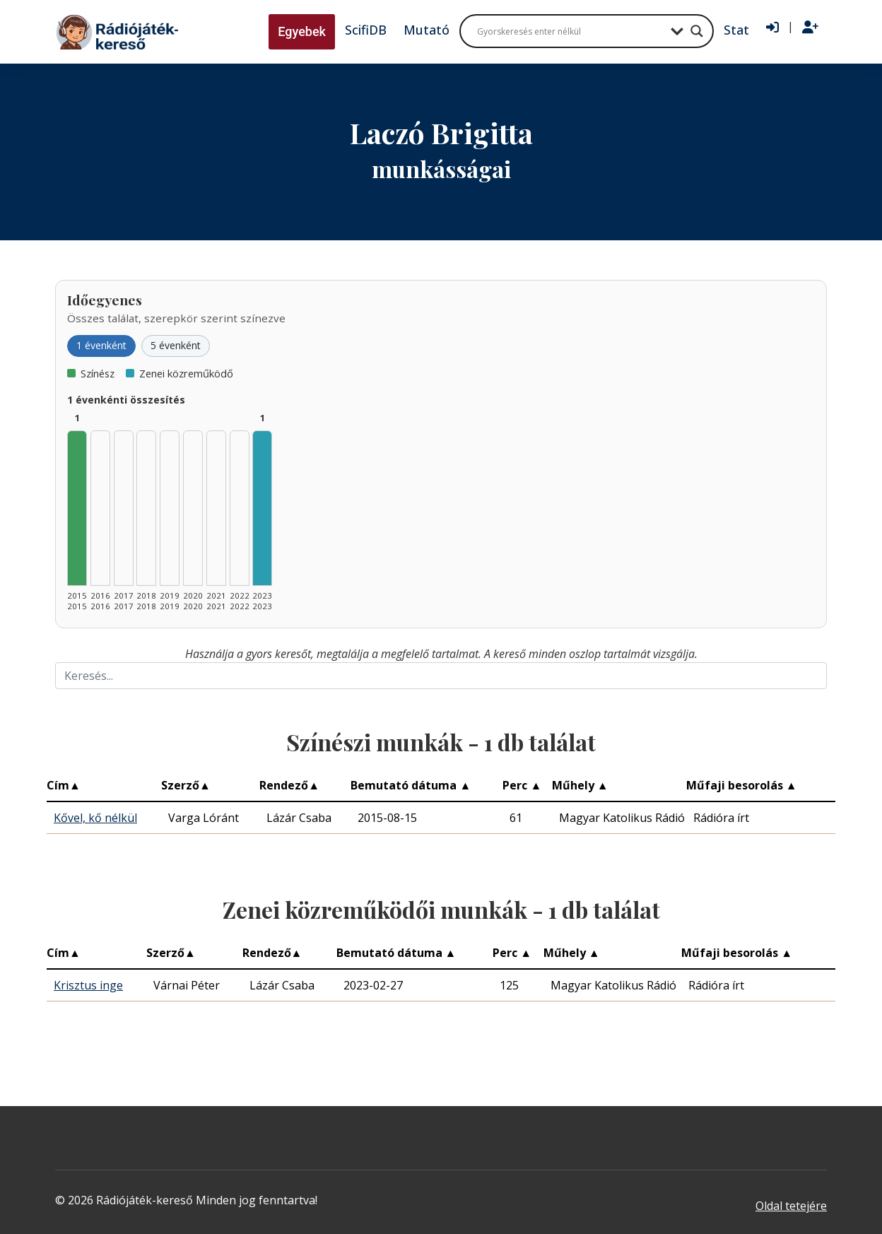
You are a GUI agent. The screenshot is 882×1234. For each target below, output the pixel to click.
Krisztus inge (88, 985)
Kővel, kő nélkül (95, 817)
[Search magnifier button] (697, 31)
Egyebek (302, 31)
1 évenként (101, 345)
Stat (736, 29)
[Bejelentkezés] (772, 27)
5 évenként (176, 345)
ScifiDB (366, 29)
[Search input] (570, 31)
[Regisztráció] (810, 27)
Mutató (426, 29)
